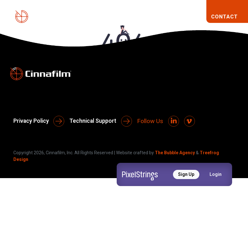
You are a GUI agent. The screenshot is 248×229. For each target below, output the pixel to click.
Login (216, 174)
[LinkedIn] (173, 121)
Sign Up (186, 174)
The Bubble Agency (175, 152)
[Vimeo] (189, 121)
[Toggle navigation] (196, 16)
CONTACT (224, 16)
